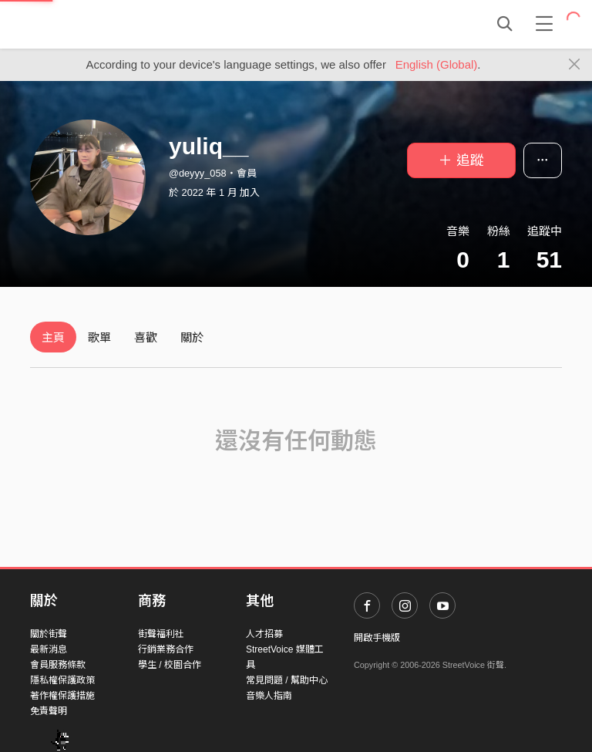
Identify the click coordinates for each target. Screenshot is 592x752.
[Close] (574, 65)
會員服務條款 (58, 664)
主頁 (53, 337)
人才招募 (264, 634)
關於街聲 (48, 634)
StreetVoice (93, 24)
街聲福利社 (161, 634)
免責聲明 (48, 711)
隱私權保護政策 (62, 680)
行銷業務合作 (165, 649)
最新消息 (48, 649)
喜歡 (145, 337)
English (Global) (436, 64)
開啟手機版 (377, 637)
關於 (192, 337)
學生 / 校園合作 (169, 664)
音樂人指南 (269, 695)
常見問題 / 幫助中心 (287, 680)
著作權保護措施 (62, 695)
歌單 (99, 337)
